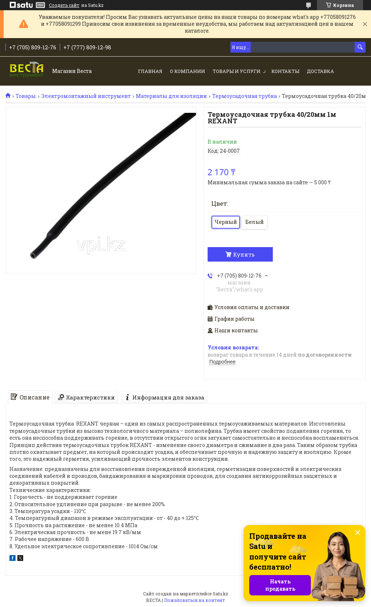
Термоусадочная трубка (244, 96)
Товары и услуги (236, 71)
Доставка (320, 71)
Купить (244, 254)
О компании (187, 71)
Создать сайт (64, 5)
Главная (150, 71)
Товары (26, 96)
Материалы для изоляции (171, 96)
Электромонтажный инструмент (86, 96)
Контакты (285, 71)
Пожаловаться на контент (194, 600)
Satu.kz (220, 593)
